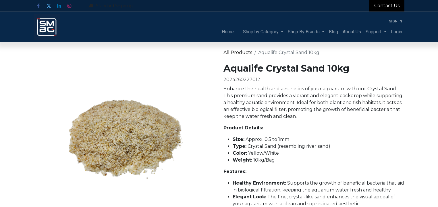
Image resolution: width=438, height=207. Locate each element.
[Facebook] (38, 5)
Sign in (395, 21)
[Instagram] (69, 5)
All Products (237, 52)
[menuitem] (227, 32)
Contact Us (387, 5)
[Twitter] (48, 5)
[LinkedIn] (59, 5)
